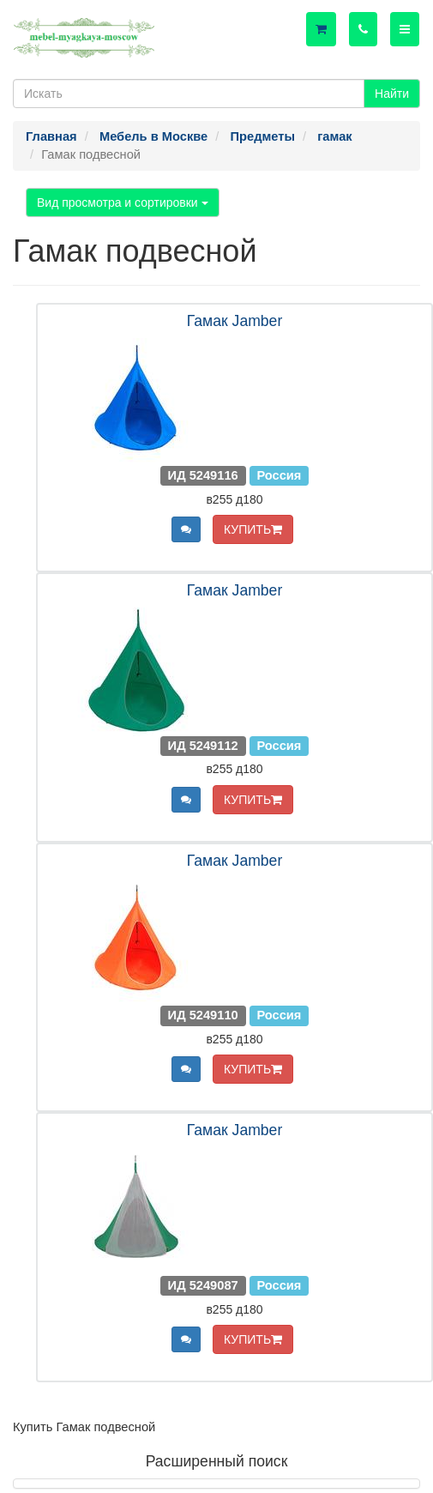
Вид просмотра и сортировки (122, 202)
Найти (392, 93)
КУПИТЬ (253, 529)
